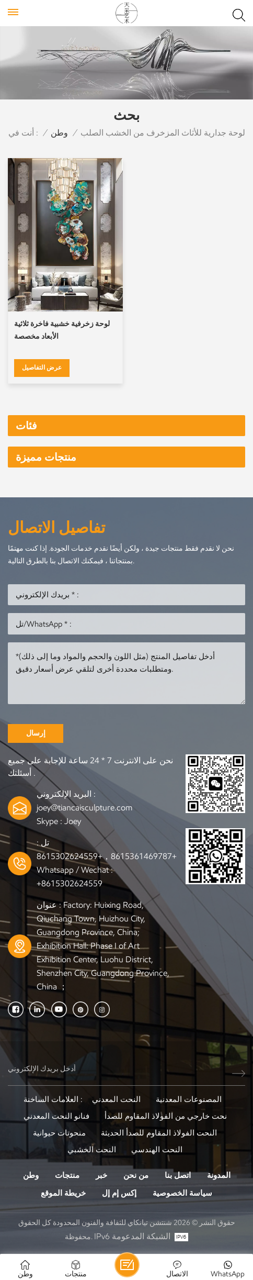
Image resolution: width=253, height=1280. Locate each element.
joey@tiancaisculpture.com (84, 807)
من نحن (135, 1175)
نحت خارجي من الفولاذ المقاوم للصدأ (166, 1116)
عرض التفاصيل (42, 367)
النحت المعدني (116, 1099)
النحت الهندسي (156, 1149)
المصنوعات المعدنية (189, 1099)
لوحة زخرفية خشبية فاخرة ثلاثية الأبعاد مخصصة (62, 330)
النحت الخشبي (91, 1149)
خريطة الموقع (63, 1193)
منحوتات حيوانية (59, 1133)
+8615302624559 (69, 883)
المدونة (219, 1175)
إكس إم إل (119, 1193)
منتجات (67, 1175)
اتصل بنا (178, 1175)
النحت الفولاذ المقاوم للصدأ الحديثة (159, 1133)
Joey (72, 821)
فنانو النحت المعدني (56, 1116)
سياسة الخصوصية (182, 1193)
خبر (101, 1175)
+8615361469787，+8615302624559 (107, 856)
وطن (59, 133)
